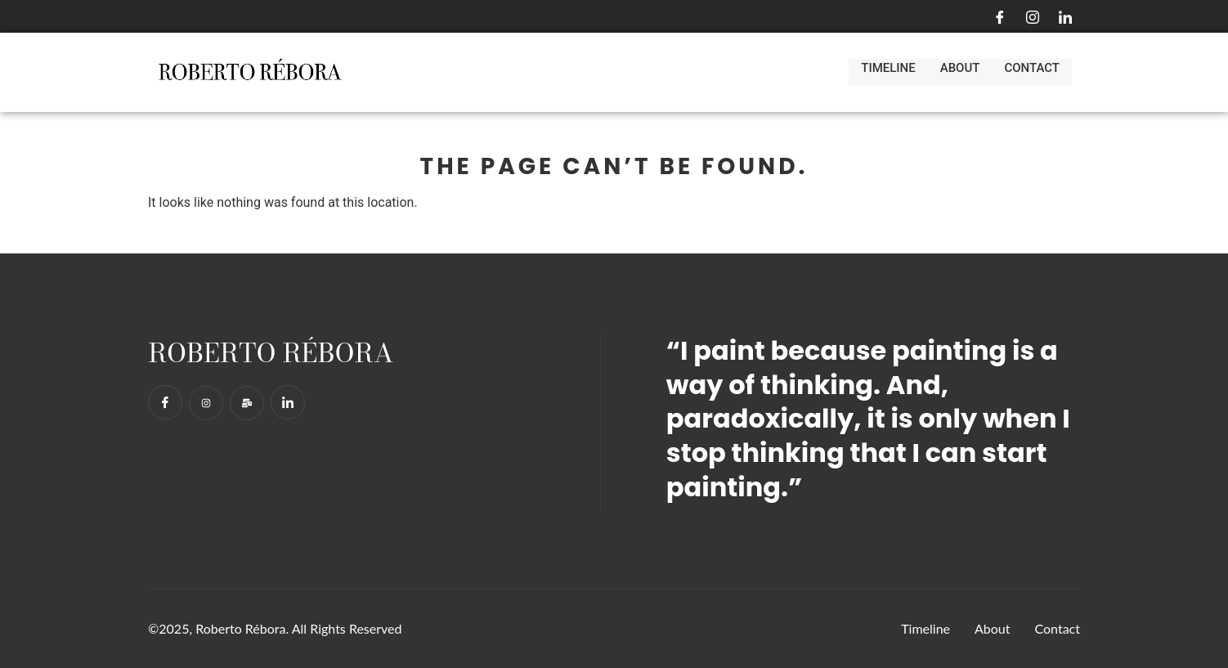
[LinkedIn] (1065, 16)
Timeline (888, 72)
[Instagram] (1032, 16)
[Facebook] (999, 16)
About (960, 72)
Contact (1032, 72)
